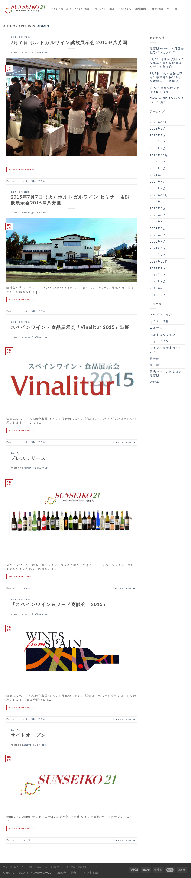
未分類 (154, 365)
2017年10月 (159, 261)
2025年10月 (159, 122)
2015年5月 (158, 295)
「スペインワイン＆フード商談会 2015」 (59, 604)
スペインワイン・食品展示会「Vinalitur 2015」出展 (70, 327)
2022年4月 (158, 241)
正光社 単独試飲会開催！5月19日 (165, 89)
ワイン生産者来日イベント (166, 349)
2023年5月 (158, 215)
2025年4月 (158, 148)
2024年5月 (158, 175)
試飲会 (27, 37)
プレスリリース (28, 458)
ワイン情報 (83, 9)
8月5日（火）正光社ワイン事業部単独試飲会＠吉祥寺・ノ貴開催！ (166, 77)
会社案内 (142, 9)
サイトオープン (28, 735)
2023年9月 (158, 201)
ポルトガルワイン (162, 334)
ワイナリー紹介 (62, 9)
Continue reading (21, 169)
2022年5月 (158, 235)
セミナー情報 (17, 37)
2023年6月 (158, 208)
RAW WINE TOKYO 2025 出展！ (167, 100)
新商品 (154, 358)
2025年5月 (158, 141)
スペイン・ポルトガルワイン (113, 9)
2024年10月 (159, 155)
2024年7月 (158, 168)
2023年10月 (159, 195)
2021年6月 (158, 248)
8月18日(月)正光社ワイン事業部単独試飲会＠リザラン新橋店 (167, 63)
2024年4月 (158, 181)
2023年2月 (158, 228)
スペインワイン (161, 314)
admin (43, 26)
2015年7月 (158, 288)
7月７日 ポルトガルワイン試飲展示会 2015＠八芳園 (69, 42)
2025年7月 (158, 135)
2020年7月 (158, 254)
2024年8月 (158, 161)
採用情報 (157, 9)
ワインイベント (161, 341)
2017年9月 (158, 268)
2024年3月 (158, 188)
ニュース (172, 9)
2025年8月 (158, 128)
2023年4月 (158, 221)
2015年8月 (158, 281)
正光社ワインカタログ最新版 (166, 373)
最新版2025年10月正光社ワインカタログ (167, 50)
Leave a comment (125, 442)
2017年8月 (158, 274)
